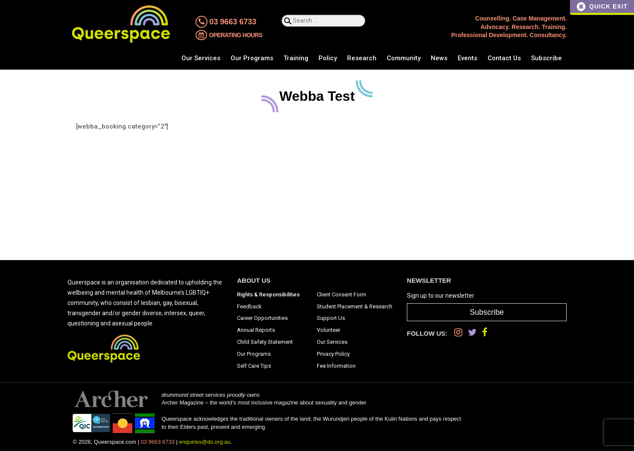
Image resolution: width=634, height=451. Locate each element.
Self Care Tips (254, 366)
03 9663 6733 (226, 22)
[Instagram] (458, 332)
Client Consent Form (341, 294)
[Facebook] (485, 332)
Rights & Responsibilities (268, 294)
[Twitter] (472, 332)
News (439, 58)
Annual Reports (256, 330)
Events (467, 58)
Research (362, 58)
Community (404, 58)
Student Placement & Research (354, 306)
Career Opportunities (262, 318)
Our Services (200, 58)
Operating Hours (229, 36)
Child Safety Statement (265, 342)
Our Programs (252, 58)
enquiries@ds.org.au (205, 442)
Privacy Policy (333, 354)
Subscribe (546, 58)
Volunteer (328, 330)
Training (295, 58)
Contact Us (504, 58)
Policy (327, 58)
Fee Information (336, 366)
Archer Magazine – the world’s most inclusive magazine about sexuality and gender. (264, 402)
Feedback (249, 306)
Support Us (331, 318)
